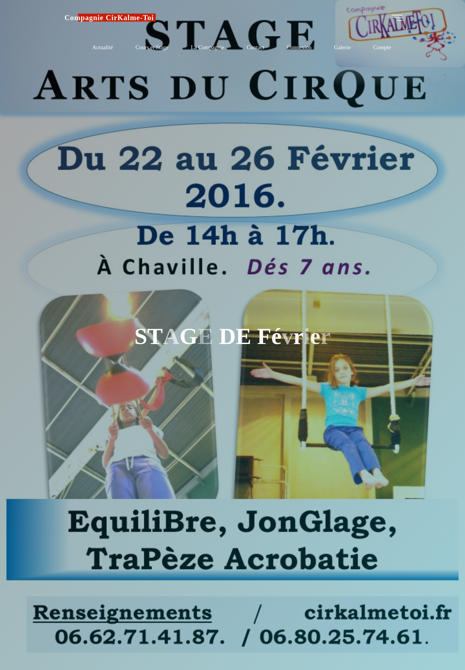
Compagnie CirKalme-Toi (109, 18)
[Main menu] (397, 18)
